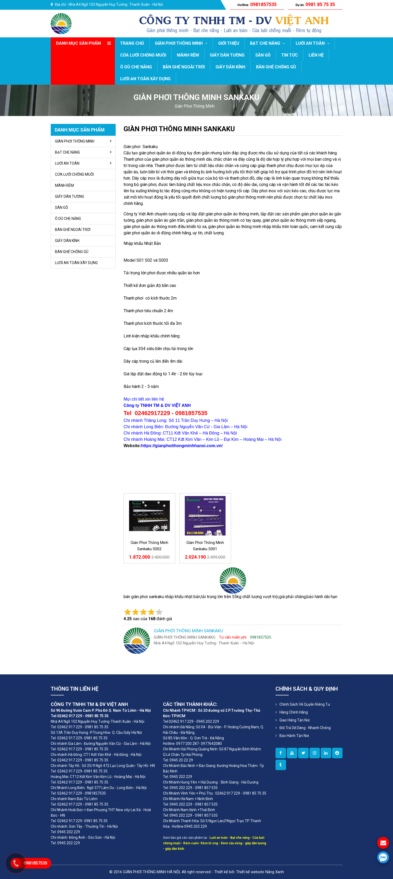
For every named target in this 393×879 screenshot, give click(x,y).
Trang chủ (132, 43)
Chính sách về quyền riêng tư (304, 704)
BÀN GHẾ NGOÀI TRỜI (184, 66)
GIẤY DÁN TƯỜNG (227, 55)
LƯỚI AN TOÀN (312, 43)
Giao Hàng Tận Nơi (294, 720)
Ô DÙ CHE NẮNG (136, 66)
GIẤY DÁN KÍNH (230, 66)
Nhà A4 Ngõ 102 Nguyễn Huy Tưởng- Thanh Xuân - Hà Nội (116, 4)
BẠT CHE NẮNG (267, 43)
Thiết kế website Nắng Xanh (260, 872)
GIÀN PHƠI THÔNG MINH (181, 43)
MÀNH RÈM (188, 55)
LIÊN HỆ (316, 55)
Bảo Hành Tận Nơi (294, 736)
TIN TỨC (289, 55)
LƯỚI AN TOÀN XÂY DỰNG (145, 78)
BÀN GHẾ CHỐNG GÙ (276, 66)
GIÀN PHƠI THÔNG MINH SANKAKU (179, 129)
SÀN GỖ (262, 55)
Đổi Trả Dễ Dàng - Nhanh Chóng (305, 728)
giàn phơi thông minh (195, 106)
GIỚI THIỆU (228, 43)
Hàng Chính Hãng (293, 712)
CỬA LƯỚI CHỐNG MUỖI (143, 55)
